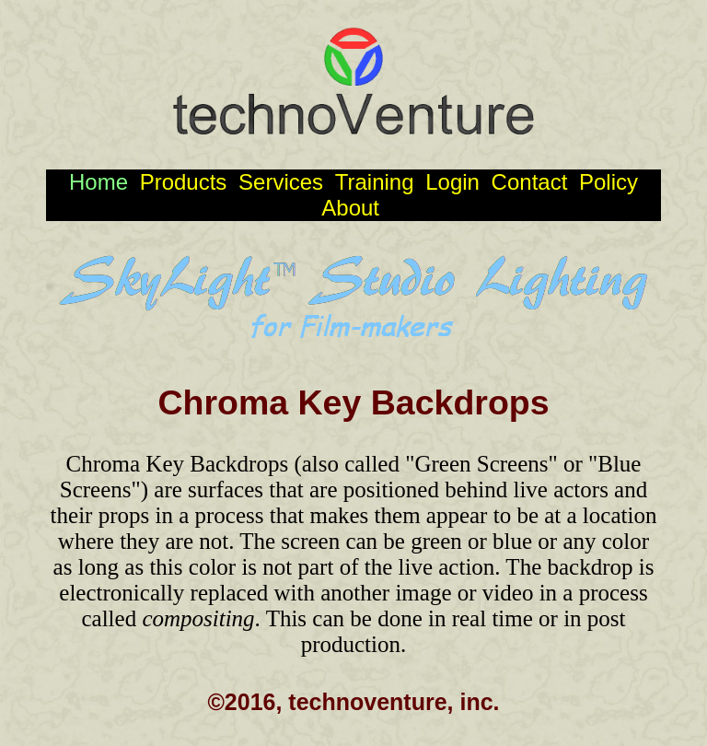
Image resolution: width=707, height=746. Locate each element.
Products (186, 181)
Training (377, 181)
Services (284, 181)
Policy (608, 181)
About (353, 207)
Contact (533, 181)
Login (455, 181)
